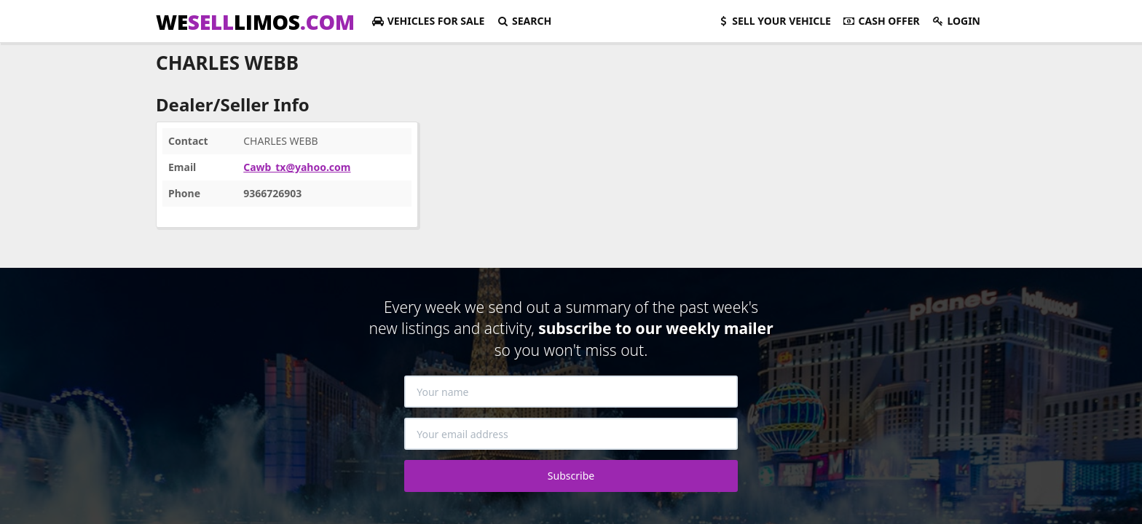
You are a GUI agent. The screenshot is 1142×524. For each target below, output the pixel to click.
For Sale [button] (427, 21)
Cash (881, 21)
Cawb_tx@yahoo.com (296, 167)
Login (956, 21)
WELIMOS (255, 22)
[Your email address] (571, 434)
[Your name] (571, 392)
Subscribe (571, 476)
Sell (774, 21)
